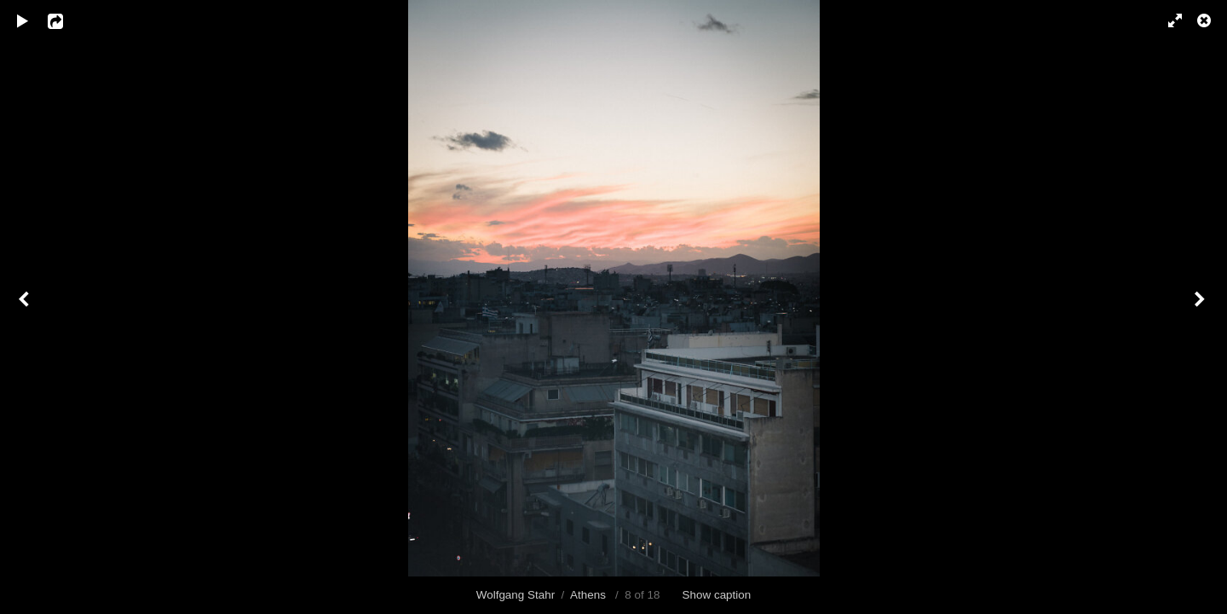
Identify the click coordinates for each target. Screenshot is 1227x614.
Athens (589, 594)
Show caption (717, 594)
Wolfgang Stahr (515, 594)
